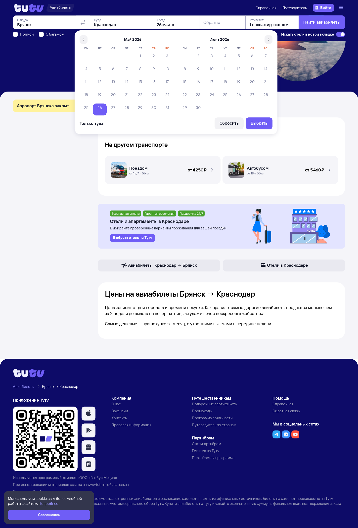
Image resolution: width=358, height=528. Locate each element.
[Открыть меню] (341, 8)
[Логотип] (29, 7)
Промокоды (202, 411)
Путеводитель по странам (214, 424)
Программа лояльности (212, 418)
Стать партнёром (206, 443)
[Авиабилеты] (60, 8)
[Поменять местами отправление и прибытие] (83, 51)
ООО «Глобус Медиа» (98, 477)
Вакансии (119, 411)
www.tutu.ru (97, 484)
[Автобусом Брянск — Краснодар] (280, 168)
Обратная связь (286, 411)
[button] (163, 168)
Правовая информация (131, 424)
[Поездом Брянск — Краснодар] (163, 168)
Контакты (119, 418)
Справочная (266, 7)
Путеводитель (294, 7)
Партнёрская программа (213, 457)
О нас (116, 404)
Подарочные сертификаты (214, 404)
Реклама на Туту (205, 450)
